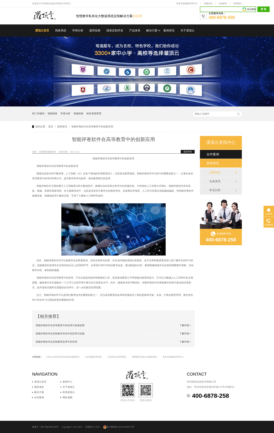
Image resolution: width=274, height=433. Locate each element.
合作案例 (213, 154)
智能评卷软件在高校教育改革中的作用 (56, 342)
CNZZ (97, 427)
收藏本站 (208, 3)
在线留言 (223, 3)
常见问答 (215, 190)
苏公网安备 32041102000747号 (118, 427)
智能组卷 (78, 113)
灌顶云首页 (42, 30)
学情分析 (77, 30)
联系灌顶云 (69, 392)
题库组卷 (94, 30)
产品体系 (134, 30)
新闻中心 (67, 381)
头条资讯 (215, 181)
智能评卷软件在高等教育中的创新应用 (92, 126)
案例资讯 (169, 30)
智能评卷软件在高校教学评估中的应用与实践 (60, 333)
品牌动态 (215, 172)
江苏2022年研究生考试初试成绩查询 (62, 357)
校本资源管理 (93, 113)
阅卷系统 (60, 30)
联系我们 (237, 3)
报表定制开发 (114, 30)
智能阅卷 (52, 113)
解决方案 (151, 30)
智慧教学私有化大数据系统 (144, 357)
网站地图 (67, 397)
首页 (51, 126)
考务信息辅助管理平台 (186, 3)
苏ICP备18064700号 (50, 427)
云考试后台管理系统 (116, 357)
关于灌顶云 (187, 30)
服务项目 (39, 387)
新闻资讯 (62, 126)
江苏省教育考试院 (93, 357)
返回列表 (187, 151)
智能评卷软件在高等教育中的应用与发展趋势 (60, 325)
